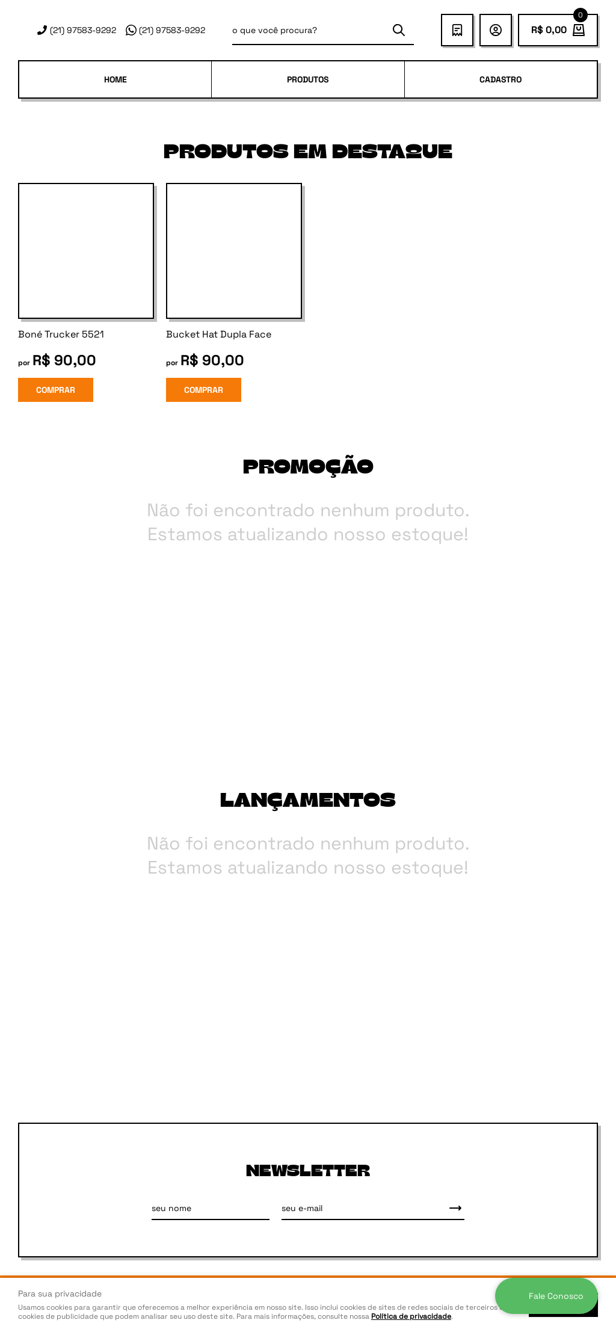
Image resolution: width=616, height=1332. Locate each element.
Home (115, 79)
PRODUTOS (307, 79)
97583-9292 (83, 30)
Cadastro (500, 79)
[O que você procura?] (399, 30)
